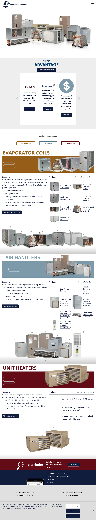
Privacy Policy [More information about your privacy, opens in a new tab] (31, 508)
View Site (50, 483)
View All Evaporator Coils (11, 212)
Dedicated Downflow (65, 198)
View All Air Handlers (10, 306)
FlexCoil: (8, 205)
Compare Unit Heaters (85, 392)
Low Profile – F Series (65, 290)
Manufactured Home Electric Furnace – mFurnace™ (65, 324)
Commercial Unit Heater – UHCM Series (77, 400)
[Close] (94, 511)
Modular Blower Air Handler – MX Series (87, 290)
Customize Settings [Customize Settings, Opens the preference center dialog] (73, 506)
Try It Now (73, 465)
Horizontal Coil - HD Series (87, 187)
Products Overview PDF (46, 70)
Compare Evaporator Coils (84, 177)
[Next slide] (78, 98)
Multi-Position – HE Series (65, 187)
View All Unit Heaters (10, 416)
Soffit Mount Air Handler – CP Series (88, 315)
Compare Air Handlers (86, 282)
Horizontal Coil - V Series (65, 209)
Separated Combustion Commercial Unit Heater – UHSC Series (77, 417)
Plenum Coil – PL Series (65, 219)
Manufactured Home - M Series (88, 209)
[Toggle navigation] (92, 4)
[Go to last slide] (17, 98)
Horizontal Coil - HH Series (87, 198)
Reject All (73, 511)
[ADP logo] (16, 4)
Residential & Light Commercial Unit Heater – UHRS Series (76, 409)
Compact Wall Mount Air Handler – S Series (65, 302)
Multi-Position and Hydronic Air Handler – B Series (65, 315)
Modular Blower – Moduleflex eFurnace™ (88, 302)
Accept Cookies (72, 516)
